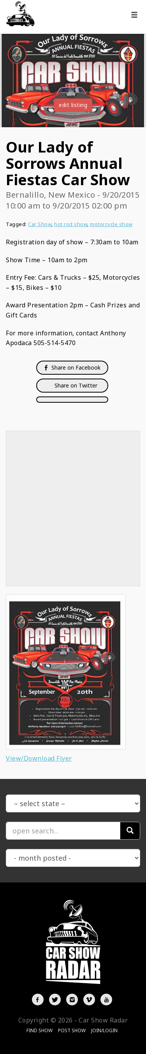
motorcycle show (111, 224)
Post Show (72, 1030)
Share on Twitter (75, 385)
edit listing (73, 105)
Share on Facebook (72, 367)
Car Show (39, 224)
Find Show (39, 1030)
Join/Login (104, 1030)
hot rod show (70, 224)
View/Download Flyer (39, 758)
